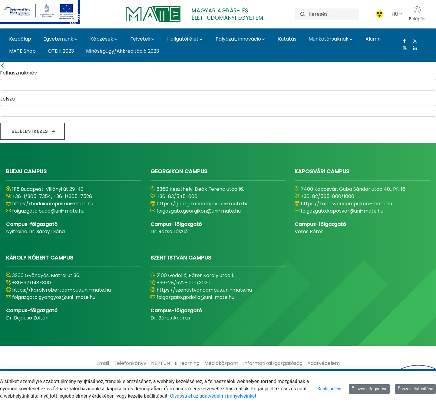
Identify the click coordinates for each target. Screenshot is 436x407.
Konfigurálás (329, 388)
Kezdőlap (20, 38)
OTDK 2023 (61, 51)
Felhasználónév (18, 72)
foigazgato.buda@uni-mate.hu (48, 210)
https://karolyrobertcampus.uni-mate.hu (61, 289)
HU (397, 14)
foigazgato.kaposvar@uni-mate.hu (342, 210)
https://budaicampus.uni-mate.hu (52, 203)
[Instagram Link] (413, 40)
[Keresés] (334, 14)
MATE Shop (22, 51)
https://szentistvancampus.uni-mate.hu (204, 289)
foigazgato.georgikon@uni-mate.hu (199, 210)
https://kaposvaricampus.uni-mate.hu (346, 203)
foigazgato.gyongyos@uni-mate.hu (53, 297)
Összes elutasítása (415, 388)
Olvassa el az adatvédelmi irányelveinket (213, 396)
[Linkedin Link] (413, 48)
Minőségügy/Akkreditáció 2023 (122, 51)
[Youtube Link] (402, 48)
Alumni (373, 38)
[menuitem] (102, 363)
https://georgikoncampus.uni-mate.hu (203, 203)
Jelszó (7, 98)
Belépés (417, 14)
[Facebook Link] (402, 40)
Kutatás (287, 38)
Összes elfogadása (370, 388)
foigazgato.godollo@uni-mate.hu (195, 297)
